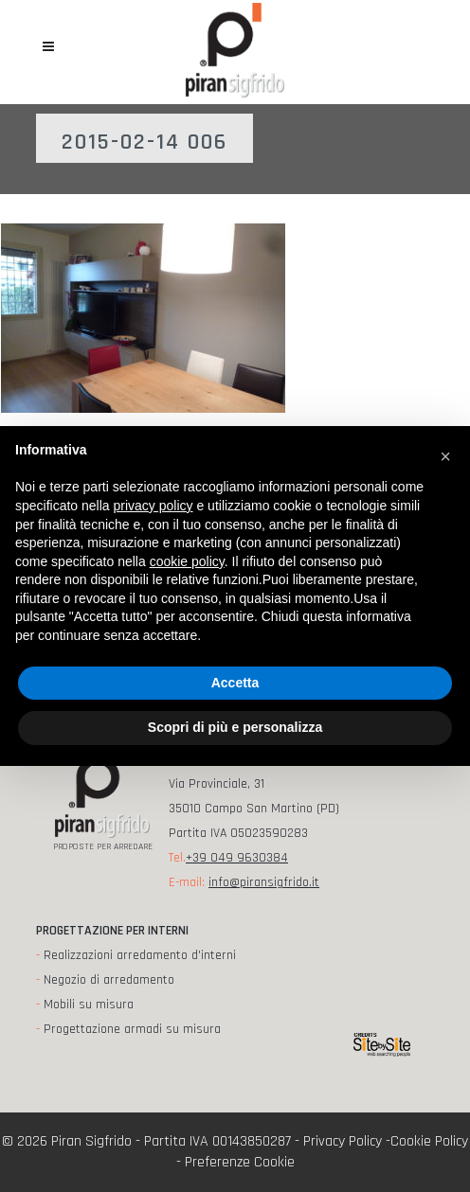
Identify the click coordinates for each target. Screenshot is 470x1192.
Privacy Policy (342, 1141)
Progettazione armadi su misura (132, 1029)
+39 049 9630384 (237, 857)
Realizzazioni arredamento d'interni (140, 955)
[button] (445, 456)
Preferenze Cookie (240, 1162)
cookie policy (187, 561)
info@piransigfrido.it (263, 882)
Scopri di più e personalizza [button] (235, 727)
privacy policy (153, 505)
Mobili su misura (89, 1004)
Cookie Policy (429, 1141)
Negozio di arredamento (109, 979)
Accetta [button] (235, 682)
